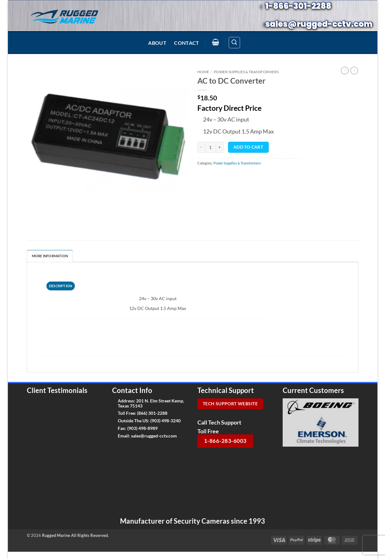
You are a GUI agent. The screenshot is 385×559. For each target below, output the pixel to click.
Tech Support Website (230, 403)
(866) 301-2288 (152, 413)
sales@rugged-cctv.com (154, 435)
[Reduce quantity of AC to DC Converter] (201, 147)
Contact (186, 43)
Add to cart (248, 147)
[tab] (60, 286)
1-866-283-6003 (225, 440)
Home (203, 71)
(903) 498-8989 (142, 428)
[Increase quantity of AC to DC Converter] (220, 147)
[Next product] (344, 70)
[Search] (234, 42)
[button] (215, 42)
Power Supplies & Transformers (246, 71)
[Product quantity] (210, 147)
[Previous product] (354, 70)
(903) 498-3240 (165, 420)
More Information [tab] (50, 256)
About (157, 43)
